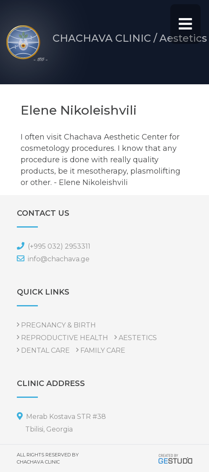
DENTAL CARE (45, 350)
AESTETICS (138, 338)
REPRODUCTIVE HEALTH (64, 338)
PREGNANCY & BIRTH (58, 325)
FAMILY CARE (102, 350)
